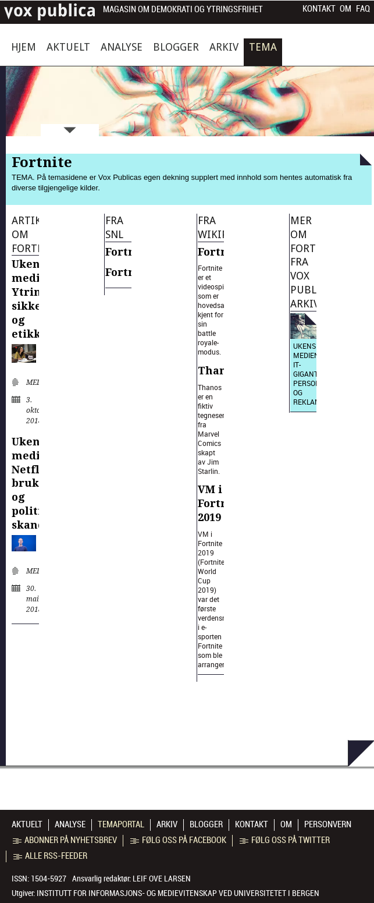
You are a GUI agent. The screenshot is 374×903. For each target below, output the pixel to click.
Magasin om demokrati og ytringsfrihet (183, 9)
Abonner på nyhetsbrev (65, 840)
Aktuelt (68, 47)
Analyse (122, 47)
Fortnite (128, 252)
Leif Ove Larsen (162, 878)
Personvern (327, 824)
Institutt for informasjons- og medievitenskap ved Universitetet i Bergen (178, 893)
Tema (263, 47)
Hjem (23, 47)
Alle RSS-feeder (50, 856)
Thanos (218, 370)
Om (345, 8)
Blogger (176, 47)
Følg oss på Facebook (178, 840)
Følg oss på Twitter (285, 840)
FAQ (363, 8)
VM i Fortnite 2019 (220, 503)
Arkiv (223, 47)
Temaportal (121, 824)
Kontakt (319, 8)
